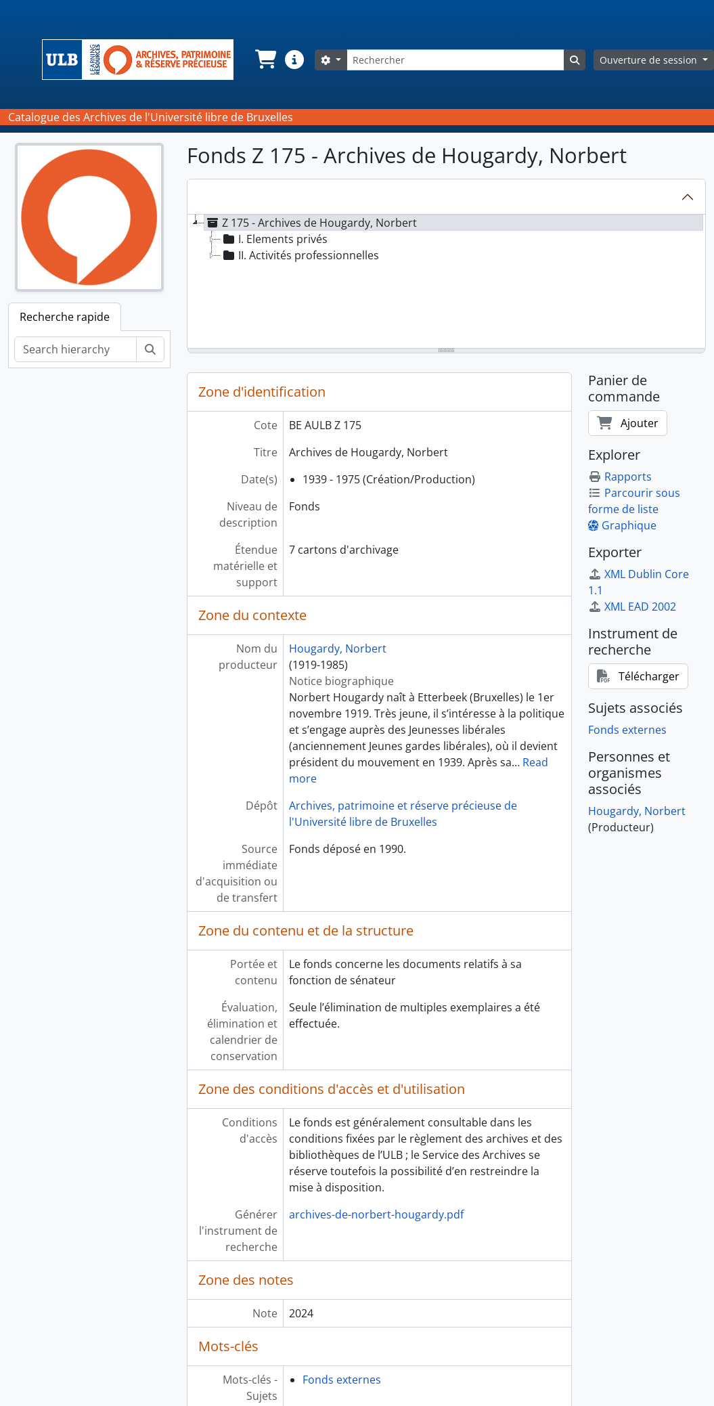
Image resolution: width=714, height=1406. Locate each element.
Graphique (622, 525)
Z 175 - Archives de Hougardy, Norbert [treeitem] (310, 223)
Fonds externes (342, 1379)
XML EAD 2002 (632, 606)
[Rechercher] (455, 59)
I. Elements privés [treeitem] (274, 239)
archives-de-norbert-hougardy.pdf (376, 1214)
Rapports (620, 476)
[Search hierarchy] (75, 349)
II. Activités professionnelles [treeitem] (300, 255)
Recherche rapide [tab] (65, 316)
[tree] (446, 282)
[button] (265, 59)
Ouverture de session (650, 59)
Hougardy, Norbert (337, 648)
